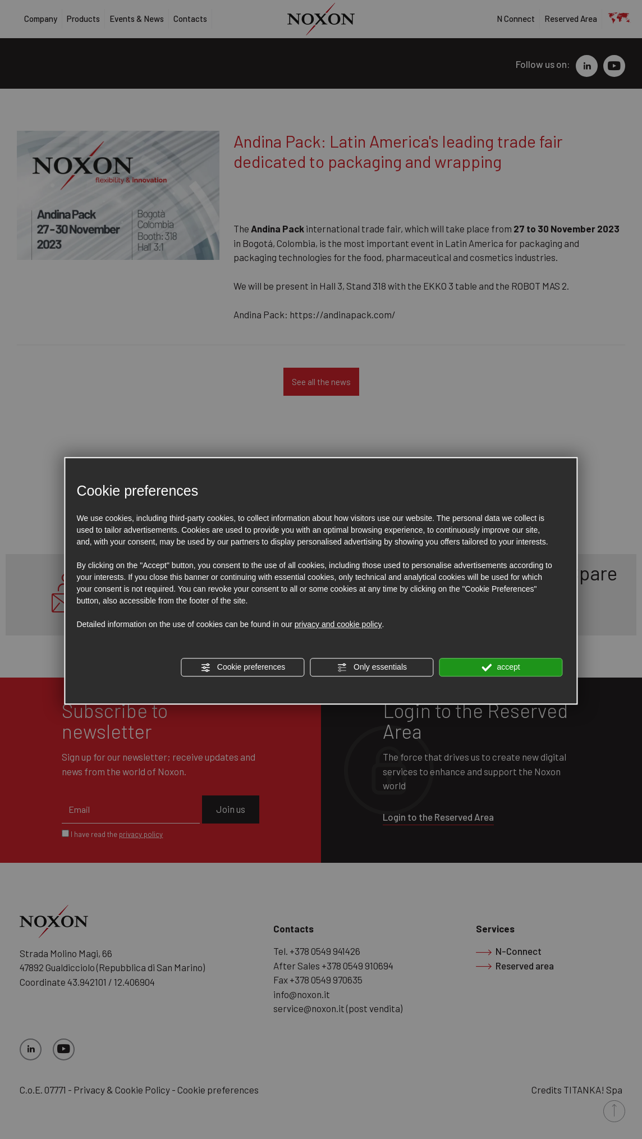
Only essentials (372, 667)
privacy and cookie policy (338, 624)
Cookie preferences (242, 667)
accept (501, 667)
